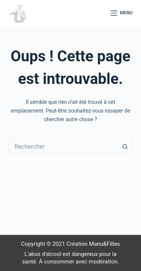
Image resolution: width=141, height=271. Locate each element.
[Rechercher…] (63, 146)
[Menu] (122, 13)
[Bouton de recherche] (125, 146)
